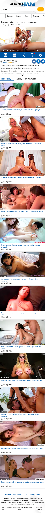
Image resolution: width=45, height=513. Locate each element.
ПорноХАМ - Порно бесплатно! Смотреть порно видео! (19, 508)
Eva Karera (4, 107)
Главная (5, 16)
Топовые (32, 16)
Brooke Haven (5, 378)
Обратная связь (34, 494)
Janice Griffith (5, 479)
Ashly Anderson (5, 344)
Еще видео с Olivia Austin (26, 79)
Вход (25, 494)
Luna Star (3, 411)
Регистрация (17, 494)
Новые (14, 16)
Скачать (37, 50)
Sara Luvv (3, 276)
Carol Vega (4, 175)
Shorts (22, 16)
